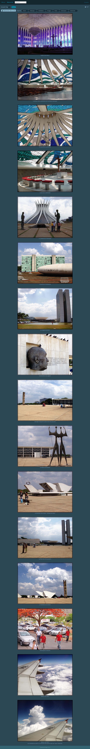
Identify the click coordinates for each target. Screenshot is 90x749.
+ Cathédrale (41, 10)
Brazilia (13, 7)
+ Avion (56, 10)
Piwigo (46, 747)
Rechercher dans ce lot (9, 10)
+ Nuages (49, 10)
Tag (7, 7)
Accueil (3, 7)
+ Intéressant (63, 10)
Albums (3, 2)
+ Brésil (25, 10)
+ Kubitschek (73, 10)
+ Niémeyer (33, 10)
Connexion (86, 2)
